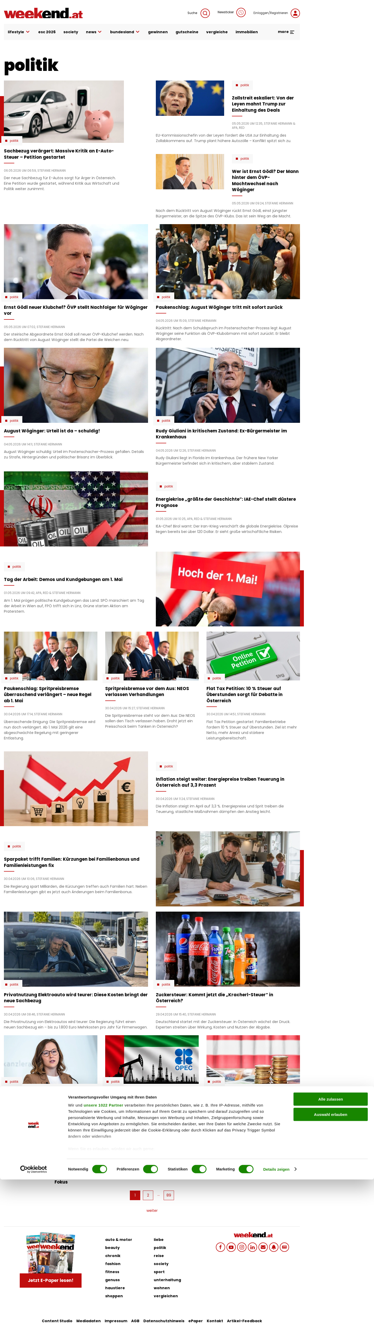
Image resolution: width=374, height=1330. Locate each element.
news (94, 32)
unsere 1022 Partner (103, 1256)
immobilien (247, 32)
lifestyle (19, 32)
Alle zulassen (330, 1250)
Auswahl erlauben (330, 1265)
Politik (14, 141)
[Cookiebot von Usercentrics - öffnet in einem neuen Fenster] (33, 1320)
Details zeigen (276, 1320)
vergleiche (217, 32)
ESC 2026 (47, 32)
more (286, 31)
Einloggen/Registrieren (276, 13)
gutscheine (187, 32)
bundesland (125, 32)
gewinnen (158, 32)
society (70, 32)
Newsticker (232, 12)
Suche (199, 13)
